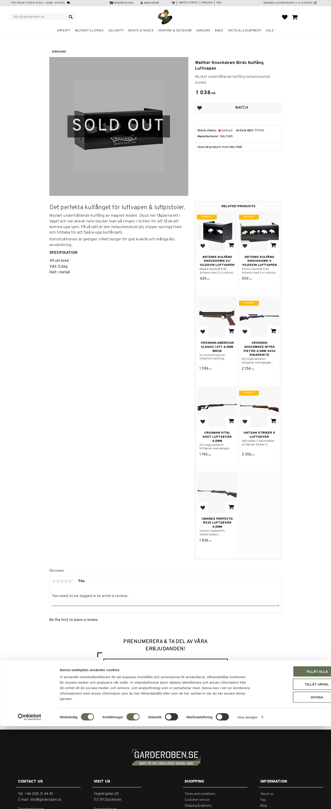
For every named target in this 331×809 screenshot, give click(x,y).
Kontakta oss (123, 3)
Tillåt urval (293, 767)
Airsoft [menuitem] (63, 31)
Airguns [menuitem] (203, 31)
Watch (241, 107)
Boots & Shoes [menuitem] (141, 31)
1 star (54, 581)
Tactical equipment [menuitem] (244, 31)
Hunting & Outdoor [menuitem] (175, 31)
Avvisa (293, 780)
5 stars (70, 581)
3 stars (62, 581)
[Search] (71, 17)
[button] (284, 17)
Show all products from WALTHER (220, 147)
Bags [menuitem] (219, 31)
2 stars (58, 581)
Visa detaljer (247, 800)
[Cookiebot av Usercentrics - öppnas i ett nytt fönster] (29, 800)
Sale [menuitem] (270, 31)
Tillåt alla (293, 754)
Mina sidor (151, 3)
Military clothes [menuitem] (89, 31)
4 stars (66, 581)
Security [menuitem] (116, 31)
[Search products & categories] (39, 17)
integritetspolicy (206, 682)
